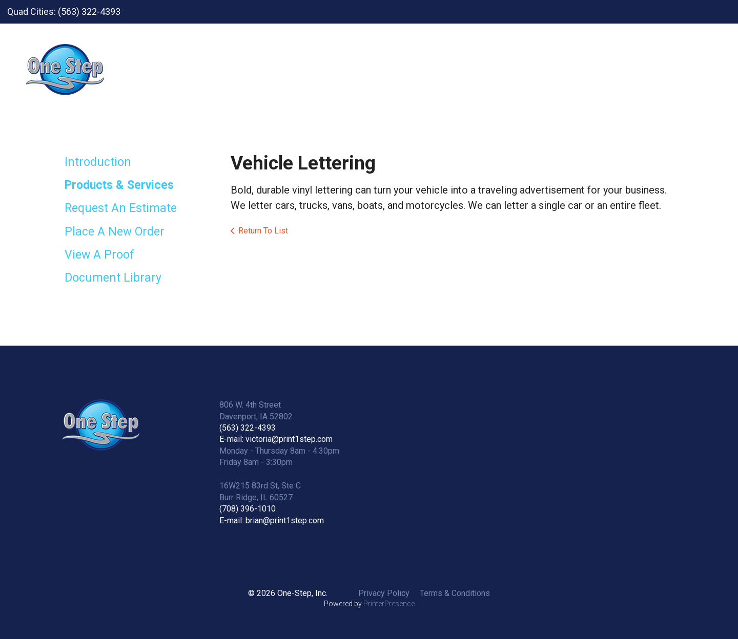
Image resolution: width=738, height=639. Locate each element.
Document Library (113, 278)
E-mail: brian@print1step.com (271, 520)
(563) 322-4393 (247, 428)
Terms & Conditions (455, 593)
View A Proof (99, 255)
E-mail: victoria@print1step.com (276, 439)
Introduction (98, 162)
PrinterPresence (389, 604)
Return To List (263, 231)
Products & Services (119, 185)
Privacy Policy (383, 593)
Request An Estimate (121, 208)
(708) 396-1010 (247, 509)
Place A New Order (115, 232)
